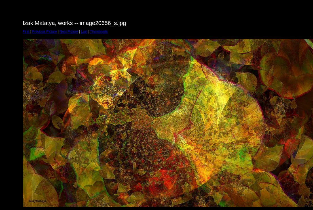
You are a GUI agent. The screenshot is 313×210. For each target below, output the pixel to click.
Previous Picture (44, 32)
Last (84, 32)
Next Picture (69, 32)
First (26, 32)
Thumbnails (99, 32)
